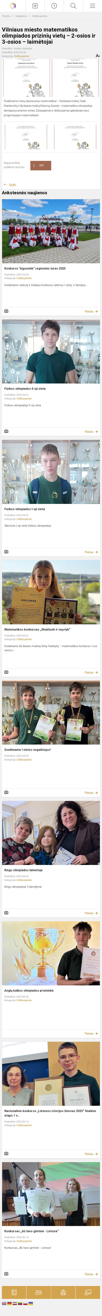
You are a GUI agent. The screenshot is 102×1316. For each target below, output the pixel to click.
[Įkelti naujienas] (35, 6)
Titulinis (6, 16)
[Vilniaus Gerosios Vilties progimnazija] (12, 5)
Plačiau (89, 311)
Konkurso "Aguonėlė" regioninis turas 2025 (35, 268)
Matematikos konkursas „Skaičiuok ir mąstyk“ (37, 629)
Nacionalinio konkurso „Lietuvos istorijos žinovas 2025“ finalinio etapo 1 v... (50, 1113)
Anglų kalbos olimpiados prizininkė (29, 990)
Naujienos (21, 16)
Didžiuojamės (39, 16)
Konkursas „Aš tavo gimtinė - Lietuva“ (31, 1231)
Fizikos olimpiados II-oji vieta (25, 388)
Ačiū (38, 166)
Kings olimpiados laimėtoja (23, 870)
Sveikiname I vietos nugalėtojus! (27, 750)
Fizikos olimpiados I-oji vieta (24, 509)
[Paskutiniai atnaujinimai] (54, 6)
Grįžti (12, 185)
